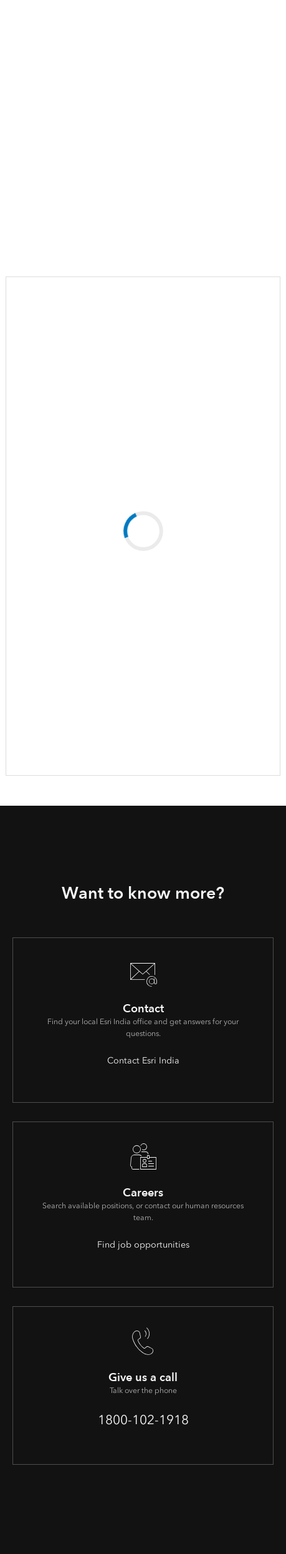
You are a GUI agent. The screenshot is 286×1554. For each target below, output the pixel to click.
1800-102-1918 (143, 1419)
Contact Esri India (143, 1060)
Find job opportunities (143, 1244)
